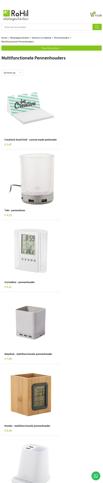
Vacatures (6, 415)
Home (4, 37)
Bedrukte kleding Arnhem (65, 368)
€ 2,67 (8, 139)
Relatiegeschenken (19, 37)
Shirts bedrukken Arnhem (65, 377)
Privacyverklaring (61, 415)
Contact (5, 411)
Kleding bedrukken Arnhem (66, 373)
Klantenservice (8, 406)
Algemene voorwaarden (64, 406)
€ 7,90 (58, 206)
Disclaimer (58, 419)
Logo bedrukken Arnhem (65, 386)
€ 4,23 (58, 135)
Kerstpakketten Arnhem (65, 390)
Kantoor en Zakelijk (41, 37)
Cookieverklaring (61, 411)
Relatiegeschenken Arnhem (66, 364)
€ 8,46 (8, 272)
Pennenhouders (61, 37)
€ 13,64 (8, 339)
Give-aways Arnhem (62, 381)
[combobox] (47, 27)
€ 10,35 (58, 272)
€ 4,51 (8, 202)
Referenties (7, 419)
